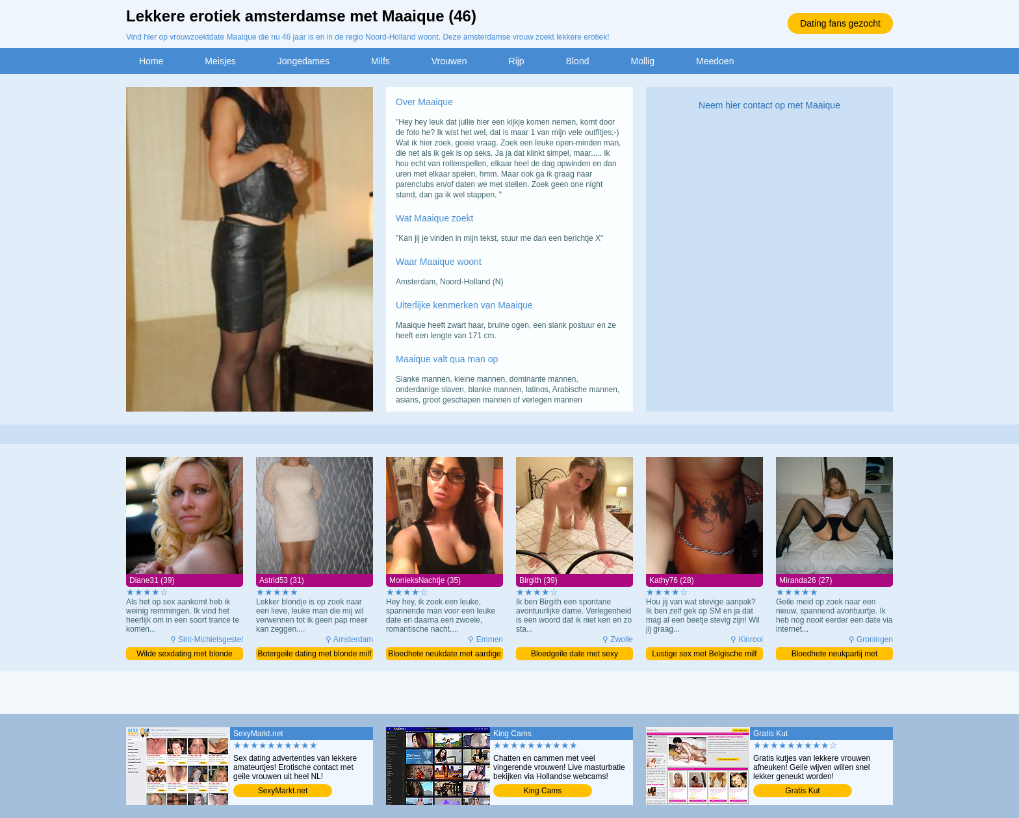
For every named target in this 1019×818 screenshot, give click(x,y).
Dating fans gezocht (840, 23)
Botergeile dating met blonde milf (315, 653)
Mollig (642, 61)
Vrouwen (449, 61)
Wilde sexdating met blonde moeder (184, 654)
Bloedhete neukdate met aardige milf (444, 654)
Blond (577, 61)
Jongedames (303, 61)
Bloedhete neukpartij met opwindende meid (835, 654)
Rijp (516, 61)
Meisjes (220, 61)
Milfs (380, 61)
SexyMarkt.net (283, 790)
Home (151, 61)
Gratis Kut (802, 790)
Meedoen (715, 61)
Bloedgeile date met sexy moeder (574, 654)
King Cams (543, 790)
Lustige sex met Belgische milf (704, 653)
